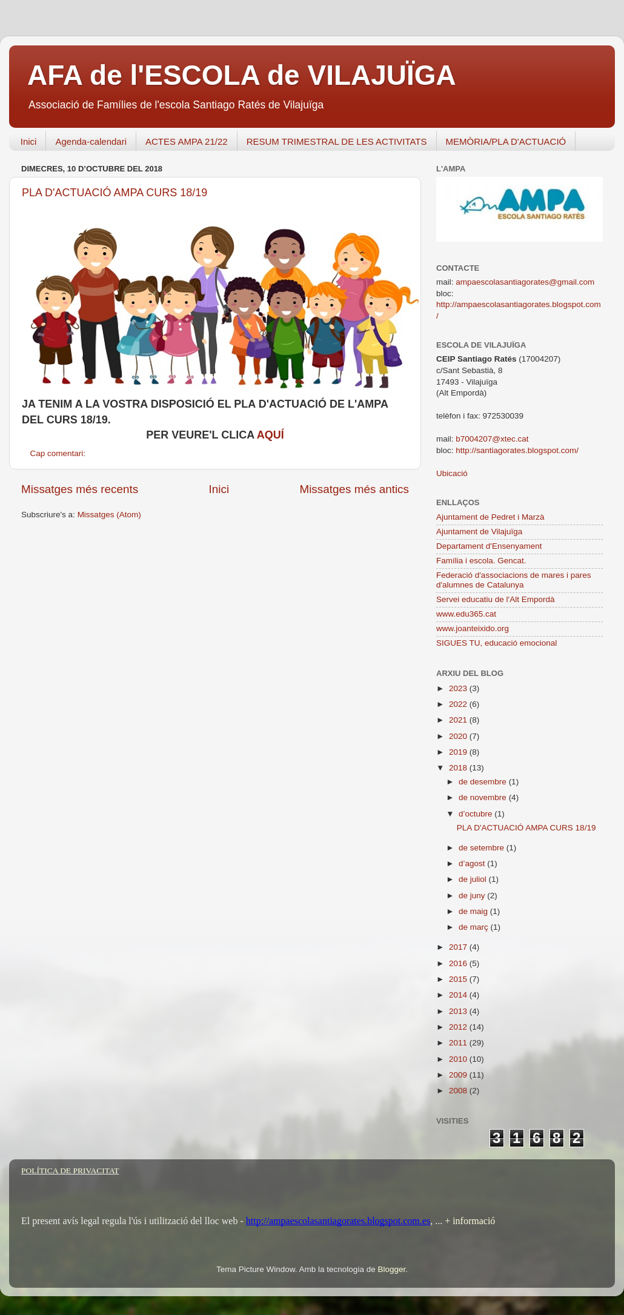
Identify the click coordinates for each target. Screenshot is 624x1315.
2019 (459, 752)
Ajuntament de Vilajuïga (479, 531)
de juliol (474, 879)
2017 (459, 947)
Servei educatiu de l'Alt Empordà (495, 599)
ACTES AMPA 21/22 (186, 141)
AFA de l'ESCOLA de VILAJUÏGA (241, 75)
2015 (459, 979)
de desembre (484, 781)
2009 (459, 1074)
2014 (459, 994)
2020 (459, 736)
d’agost (473, 863)
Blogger (391, 1269)
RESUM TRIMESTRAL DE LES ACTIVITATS (337, 141)
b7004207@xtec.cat (492, 438)
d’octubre (476, 813)
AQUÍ (270, 435)
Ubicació (452, 473)
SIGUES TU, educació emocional (496, 643)
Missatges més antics (354, 489)
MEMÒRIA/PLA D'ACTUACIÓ (506, 141)
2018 (459, 767)
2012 (459, 1027)
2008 (459, 1090)
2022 (459, 704)
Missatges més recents (79, 489)
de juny (473, 895)
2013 (459, 1011)
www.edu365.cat (466, 613)
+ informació (468, 1221)
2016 (459, 963)
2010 (459, 1059)
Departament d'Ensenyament (489, 546)
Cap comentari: (59, 453)
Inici (29, 141)
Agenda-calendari (91, 141)
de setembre (482, 847)
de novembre (484, 797)
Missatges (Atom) (109, 514)
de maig (474, 911)
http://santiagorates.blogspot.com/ (517, 450)
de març (475, 927)
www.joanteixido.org (472, 628)
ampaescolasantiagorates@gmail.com (525, 282)
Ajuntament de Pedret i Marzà (490, 517)
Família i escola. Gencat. (481, 560)
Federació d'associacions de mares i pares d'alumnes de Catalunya (513, 580)
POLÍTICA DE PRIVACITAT (70, 1170)
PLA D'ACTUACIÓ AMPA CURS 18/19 (114, 193)
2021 (459, 719)
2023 (459, 688)
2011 (459, 1042)
